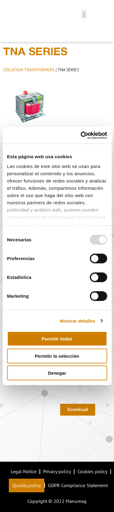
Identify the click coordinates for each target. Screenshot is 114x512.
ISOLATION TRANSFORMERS (28, 69)
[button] (84, 14)
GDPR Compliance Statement (78, 485)
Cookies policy (92, 471)
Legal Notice (23, 471)
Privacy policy (57, 471)
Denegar (57, 373)
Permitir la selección (57, 355)
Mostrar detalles (77, 320)
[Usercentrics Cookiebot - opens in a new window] (81, 135)
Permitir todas (57, 338)
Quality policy (26, 485)
